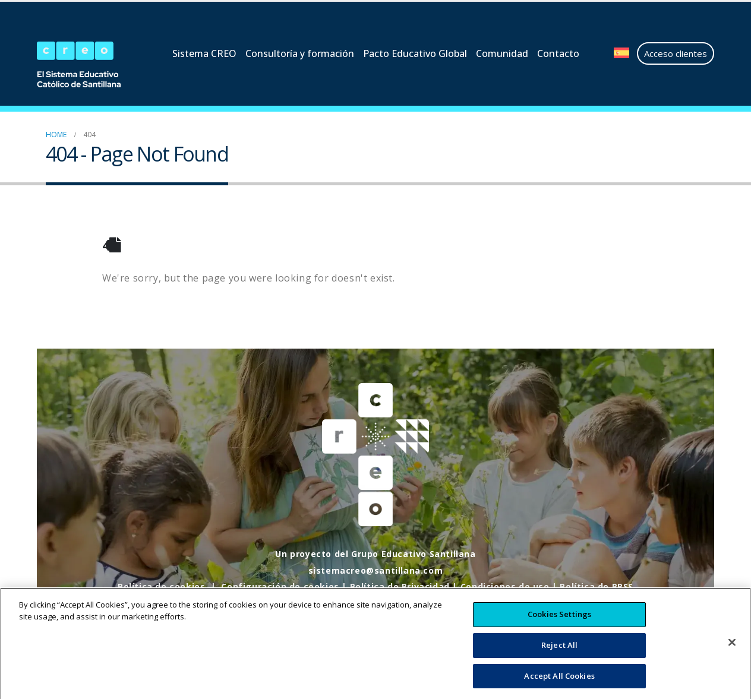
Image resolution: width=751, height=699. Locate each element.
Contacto (558, 53)
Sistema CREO (204, 53)
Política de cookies (161, 586)
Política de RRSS (596, 586)
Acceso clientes (675, 53)
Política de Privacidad (400, 586)
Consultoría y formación (299, 53)
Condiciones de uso (505, 586)
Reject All (559, 656)
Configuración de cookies (280, 586)
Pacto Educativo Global (415, 53)
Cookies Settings (559, 625)
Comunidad (502, 53)
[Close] (732, 654)
